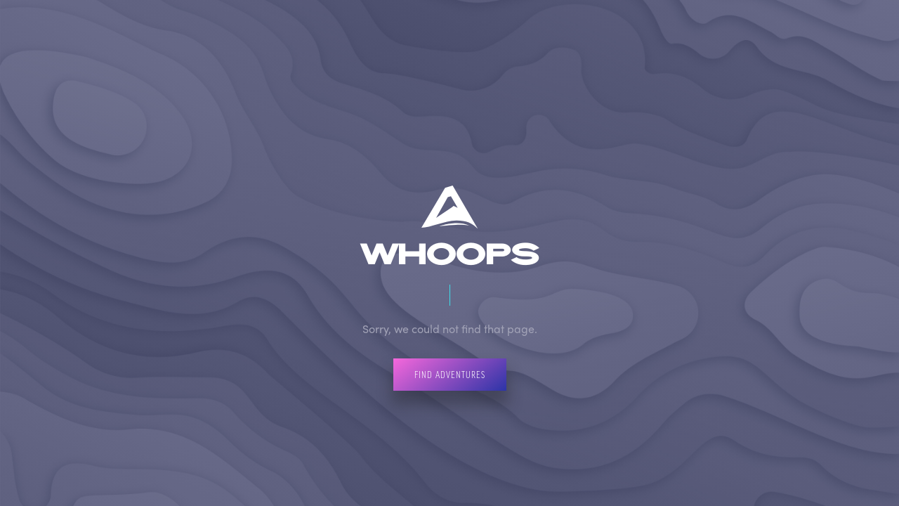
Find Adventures (449, 374)
